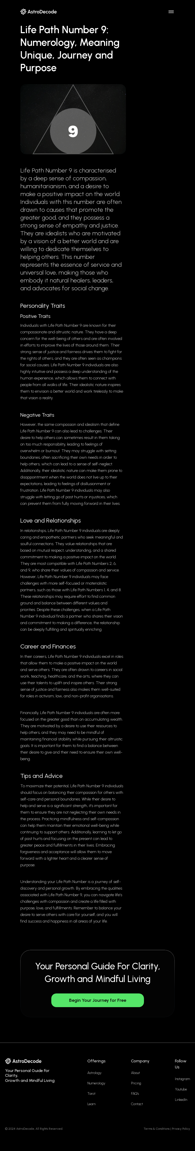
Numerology (96, 1083)
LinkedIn (181, 1100)
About (135, 1073)
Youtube (181, 1089)
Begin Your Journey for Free (97, 1000)
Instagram (182, 1079)
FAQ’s (135, 1093)
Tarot (91, 1093)
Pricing (136, 1083)
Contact (137, 1104)
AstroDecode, (25, 1128)
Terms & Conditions (157, 1128)
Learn (91, 1104)
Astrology (94, 1073)
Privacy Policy (181, 1128)
